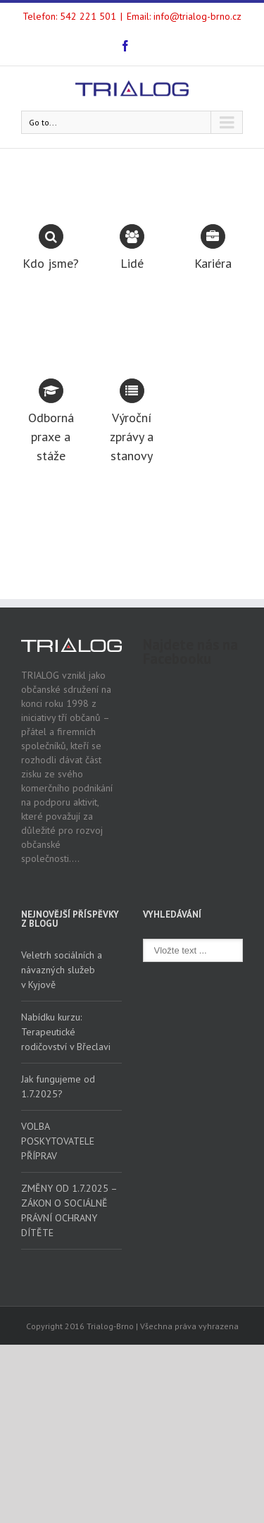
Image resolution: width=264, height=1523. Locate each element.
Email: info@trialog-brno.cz (184, 16)
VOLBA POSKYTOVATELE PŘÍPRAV (57, 1141)
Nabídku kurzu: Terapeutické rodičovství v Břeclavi (66, 1032)
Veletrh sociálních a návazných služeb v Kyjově (61, 970)
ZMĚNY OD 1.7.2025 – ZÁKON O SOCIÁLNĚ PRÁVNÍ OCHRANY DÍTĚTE (69, 1210)
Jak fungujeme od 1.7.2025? (58, 1086)
